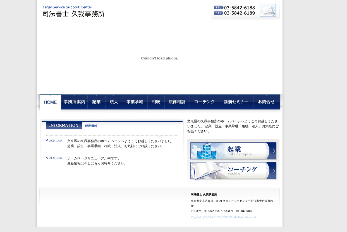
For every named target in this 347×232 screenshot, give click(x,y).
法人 (113, 103)
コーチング (204, 103)
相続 (155, 103)
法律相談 (177, 103)
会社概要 (74, 103)
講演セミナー (236, 103)
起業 (96, 103)
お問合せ (268, 103)
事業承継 (134, 103)
